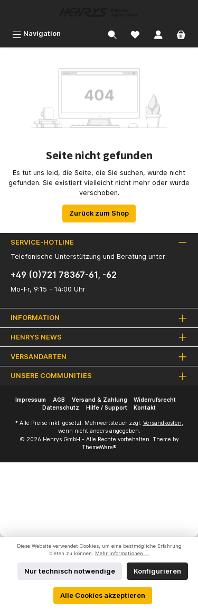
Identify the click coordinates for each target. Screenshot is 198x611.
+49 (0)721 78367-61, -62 (64, 274)
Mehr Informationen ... (122, 553)
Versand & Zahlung (99, 399)
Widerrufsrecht (155, 399)
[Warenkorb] (181, 33)
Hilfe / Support (106, 407)
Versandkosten (162, 423)
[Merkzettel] (135, 33)
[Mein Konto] (158, 33)
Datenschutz (60, 407)
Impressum (30, 399)
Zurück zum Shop (99, 213)
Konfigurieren (157, 571)
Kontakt (145, 407)
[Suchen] (112, 33)
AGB (59, 399)
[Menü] (36, 33)
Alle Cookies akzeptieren (102, 595)
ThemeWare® (99, 447)
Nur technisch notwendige (69, 571)
